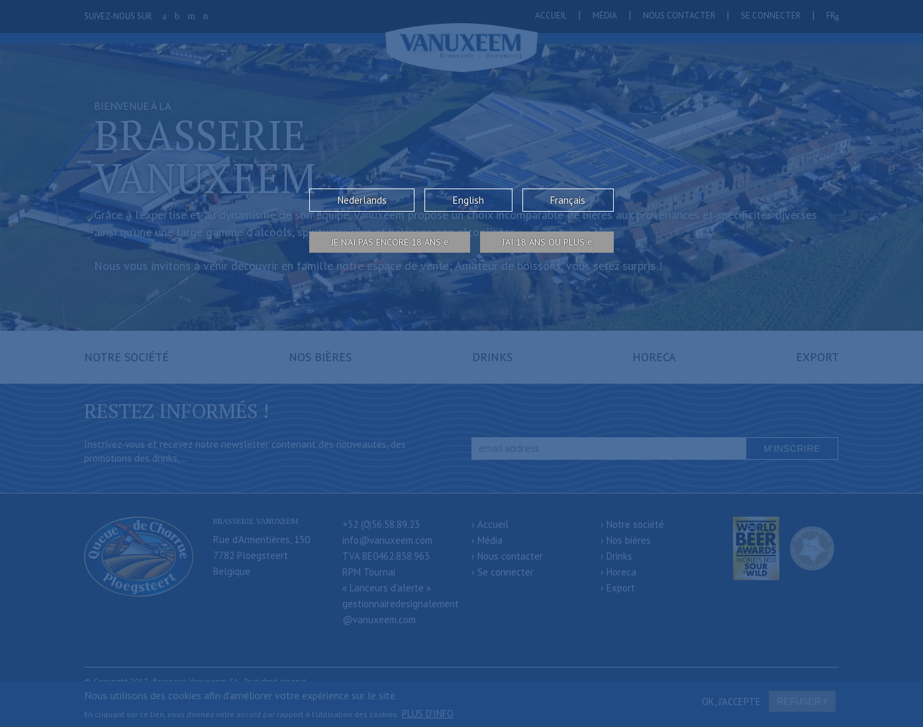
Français (567, 200)
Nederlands (362, 200)
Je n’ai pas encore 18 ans (386, 242)
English (468, 200)
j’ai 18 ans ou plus (543, 242)
